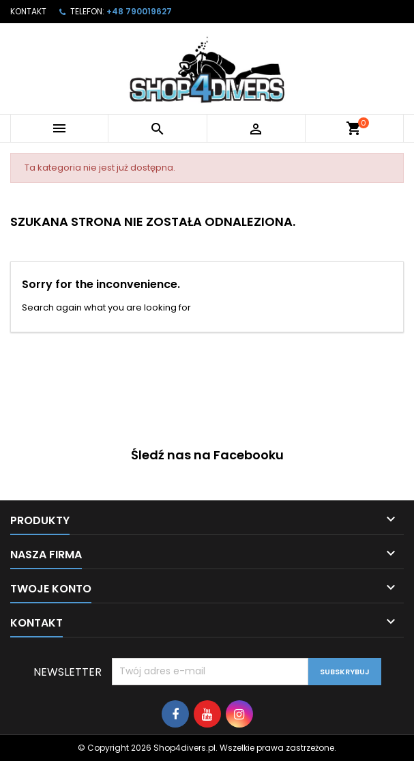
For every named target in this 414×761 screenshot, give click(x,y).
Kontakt (28, 11)
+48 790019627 (139, 11)
